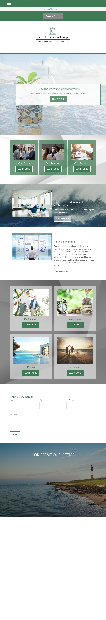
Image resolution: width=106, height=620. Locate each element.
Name (12, 400)
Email (41, 400)
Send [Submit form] (14, 434)
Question (13, 414)
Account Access (53, 16)
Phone (71, 400)
